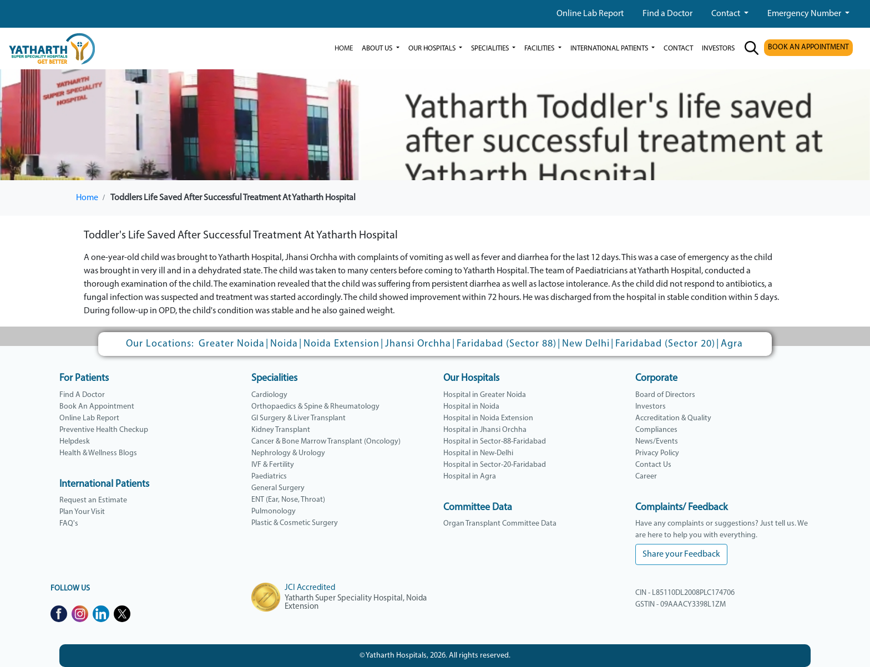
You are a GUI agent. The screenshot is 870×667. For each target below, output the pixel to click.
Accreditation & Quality (673, 418)
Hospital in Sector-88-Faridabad (494, 441)
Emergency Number (805, 13)
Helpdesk (74, 441)
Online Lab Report (590, 13)
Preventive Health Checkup (103, 430)
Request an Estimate (93, 500)
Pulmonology (273, 511)
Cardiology (269, 395)
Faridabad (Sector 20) (665, 344)
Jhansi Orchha (418, 344)
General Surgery (278, 488)
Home (344, 48)
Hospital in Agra (469, 476)
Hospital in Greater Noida (484, 395)
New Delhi (586, 344)
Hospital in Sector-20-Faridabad (494, 465)
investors (718, 48)
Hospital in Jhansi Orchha (485, 430)
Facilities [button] (540, 48)
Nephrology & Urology (288, 453)
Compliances (656, 430)
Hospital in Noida (471, 407)
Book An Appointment (96, 407)
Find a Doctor (667, 13)
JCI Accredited (310, 588)
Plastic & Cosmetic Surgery (294, 523)
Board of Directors (665, 395)
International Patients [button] (610, 48)
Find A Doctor (82, 395)
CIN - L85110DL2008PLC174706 (685, 593)
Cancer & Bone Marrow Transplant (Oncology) (326, 441)
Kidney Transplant (280, 430)
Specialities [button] (490, 48)
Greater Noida (232, 344)
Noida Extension (342, 344)
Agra (732, 344)
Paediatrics (269, 476)
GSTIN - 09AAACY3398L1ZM (680, 604)
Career (646, 476)
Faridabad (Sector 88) (507, 344)
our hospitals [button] (432, 48)
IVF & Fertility (272, 465)
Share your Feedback (681, 554)
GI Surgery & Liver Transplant (298, 418)
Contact (726, 13)
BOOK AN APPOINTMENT (808, 47)
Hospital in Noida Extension (488, 418)
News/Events (656, 441)
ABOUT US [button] (378, 48)
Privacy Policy (657, 453)
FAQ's (68, 524)
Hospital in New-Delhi (478, 453)
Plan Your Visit (82, 512)
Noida (284, 344)
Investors (650, 407)
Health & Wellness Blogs (98, 453)
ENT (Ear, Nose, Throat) (288, 500)
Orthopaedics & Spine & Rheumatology (315, 407)
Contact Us (653, 465)
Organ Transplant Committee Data (500, 524)
